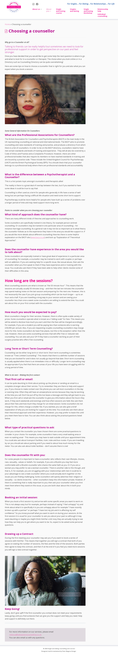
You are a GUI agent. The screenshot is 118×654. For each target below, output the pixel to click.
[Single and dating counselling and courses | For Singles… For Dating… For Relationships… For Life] (14, 7)
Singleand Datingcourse (60, 11)
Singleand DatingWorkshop (88, 11)
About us (37, 9)
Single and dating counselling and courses (61, 648)
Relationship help (103, 10)
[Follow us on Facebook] (38, 4)
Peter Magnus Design (69, 651)
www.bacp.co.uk (37, 237)
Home (7, 24)
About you (48, 10)
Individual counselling (102, 15)
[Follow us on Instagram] (34, 4)
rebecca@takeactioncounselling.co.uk (25, 634)
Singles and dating (74, 10)
